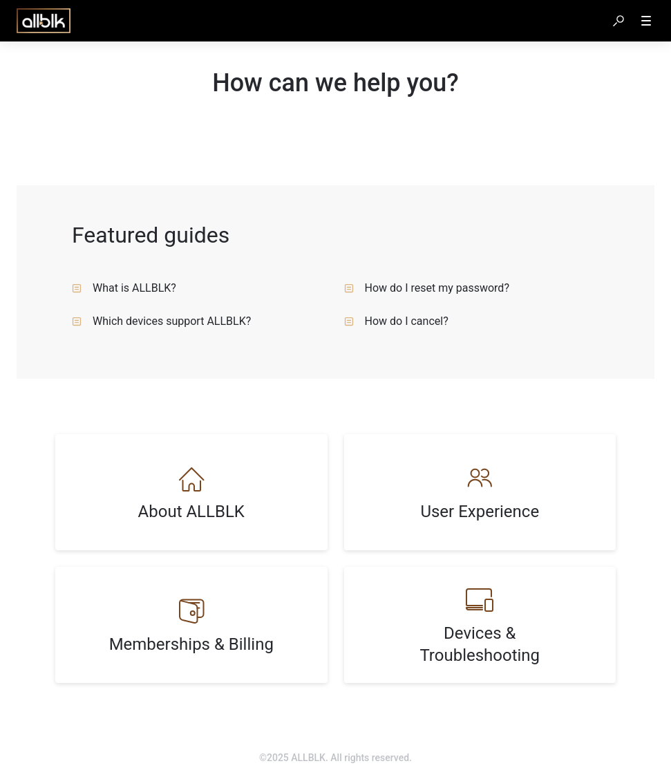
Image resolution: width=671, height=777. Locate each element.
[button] (618, 20)
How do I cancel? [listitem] (396, 321)
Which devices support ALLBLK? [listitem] (161, 321)
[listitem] (191, 492)
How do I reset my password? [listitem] (426, 287)
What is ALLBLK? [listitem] (124, 287)
